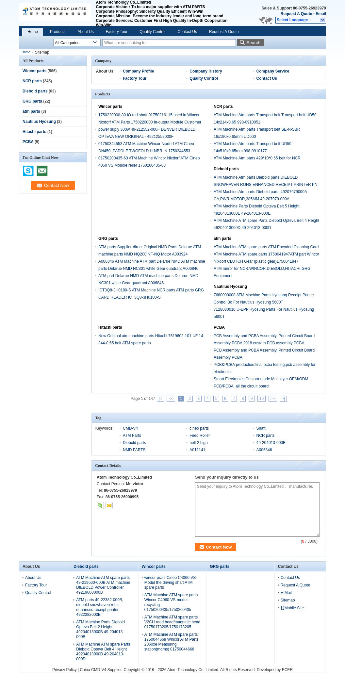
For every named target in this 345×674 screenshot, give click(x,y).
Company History (205, 71)
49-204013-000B (271, 442)
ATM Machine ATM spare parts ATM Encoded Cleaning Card (266, 247)
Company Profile (138, 71)
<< (171, 398)
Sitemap (288, 600)
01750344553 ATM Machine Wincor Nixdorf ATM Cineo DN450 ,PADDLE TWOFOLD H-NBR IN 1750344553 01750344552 (146, 150)
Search (253, 42)
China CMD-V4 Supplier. (101, 669)
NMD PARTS (134, 450)
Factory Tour (116, 31)
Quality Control (152, 31)
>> (273, 398)
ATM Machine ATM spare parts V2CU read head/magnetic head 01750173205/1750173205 (172, 622)
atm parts (31, 111)
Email (321, 13)
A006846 (264, 450)
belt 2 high (198, 442)
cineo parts (199, 428)
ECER (287, 669)
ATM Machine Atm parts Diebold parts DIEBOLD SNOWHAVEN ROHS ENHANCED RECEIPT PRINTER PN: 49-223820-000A (266, 184)
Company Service (272, 71)
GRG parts (32, 101)
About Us (85, 31)
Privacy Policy (64, 669)
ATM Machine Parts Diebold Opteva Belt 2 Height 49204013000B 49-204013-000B (100, 629)
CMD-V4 (130, 428)
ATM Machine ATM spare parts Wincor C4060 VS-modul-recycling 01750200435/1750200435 (171, 602)
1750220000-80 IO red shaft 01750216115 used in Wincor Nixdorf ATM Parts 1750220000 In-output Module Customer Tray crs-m (149, 122)
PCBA (28, 142)
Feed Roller (199, 435)
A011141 (197, 450)
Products (57, 31)
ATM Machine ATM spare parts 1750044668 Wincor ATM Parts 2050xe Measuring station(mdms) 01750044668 (171, 641)
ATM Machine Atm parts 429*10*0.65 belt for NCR (257, 158)
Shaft (261, 428)
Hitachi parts (34, 131)
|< (160, 398)
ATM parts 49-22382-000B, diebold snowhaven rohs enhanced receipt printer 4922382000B (99, 607)
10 (261, 398)
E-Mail (286, 592)
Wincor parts (34, 71)
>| (283, 398)
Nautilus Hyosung (39, 121)
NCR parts (32, 81)
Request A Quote (296, 13)
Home (32, 31)
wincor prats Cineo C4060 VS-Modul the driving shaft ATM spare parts (170, 582)
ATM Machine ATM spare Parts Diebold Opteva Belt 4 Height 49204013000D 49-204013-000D (103, 651)
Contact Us (187, 31)
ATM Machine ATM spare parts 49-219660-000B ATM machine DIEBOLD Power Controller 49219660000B (103, 585)
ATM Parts (132, 435)
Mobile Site (292, 608)
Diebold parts (35, 91)
